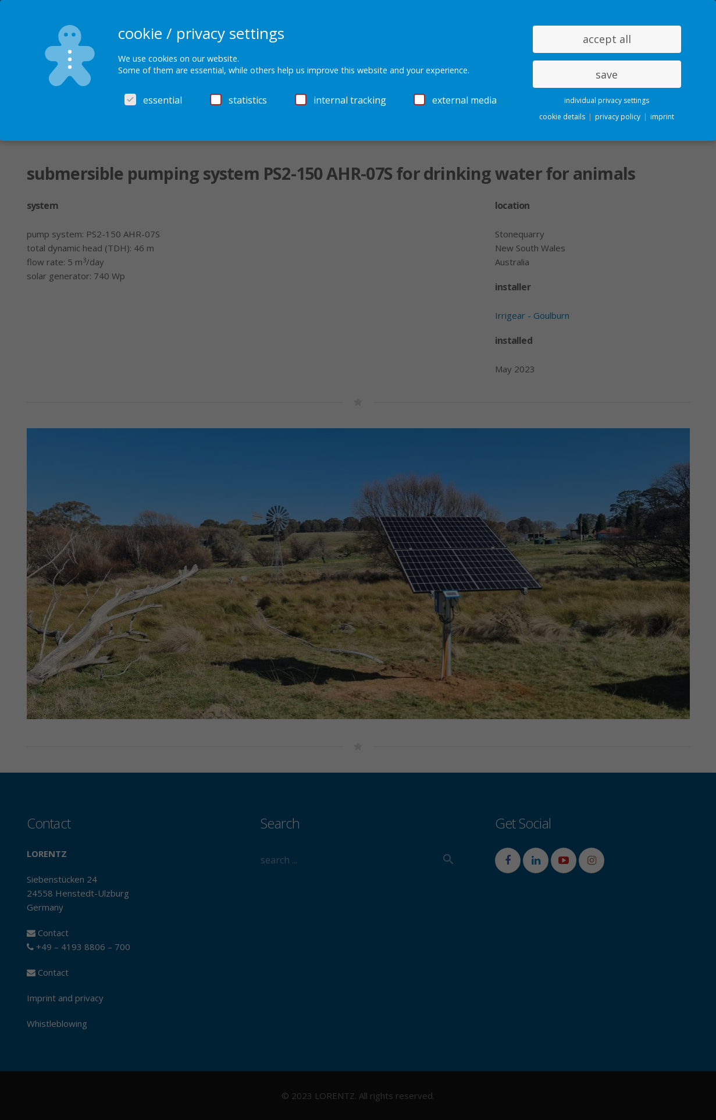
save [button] (607, 74)
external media (455, 100)
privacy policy (618, 117)
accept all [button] (607, 39)
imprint (662, 117)
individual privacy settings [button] (606, 100)
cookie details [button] (563, 117)
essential (153, 100)
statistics (238, 100)
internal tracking (340, 100)
